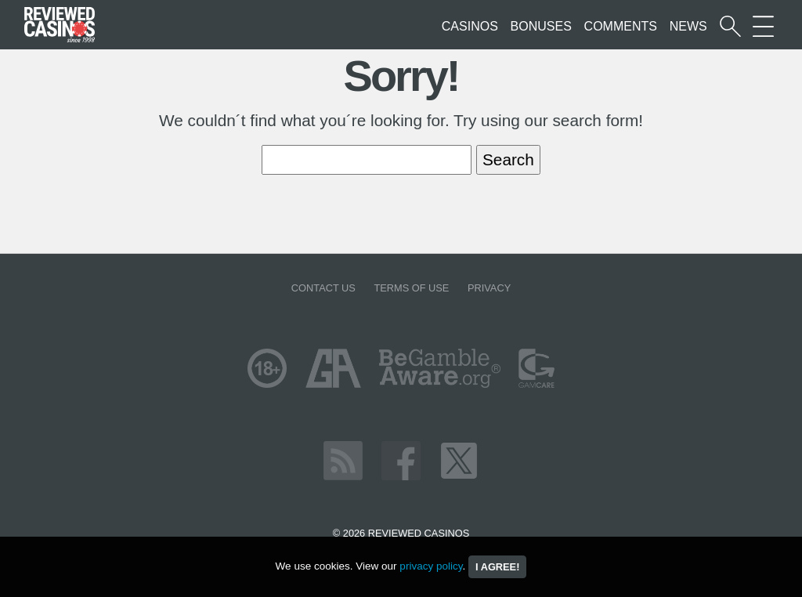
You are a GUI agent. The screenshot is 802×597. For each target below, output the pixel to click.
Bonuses (541, 26)
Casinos (470, 26)
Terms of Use (411, 288)
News (688, 26)
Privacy (489, 288)
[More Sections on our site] (763, 26)
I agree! (497, 567)
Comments (620, 26)
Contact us (323, 288)
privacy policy (430, 566)
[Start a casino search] (730, 26)
